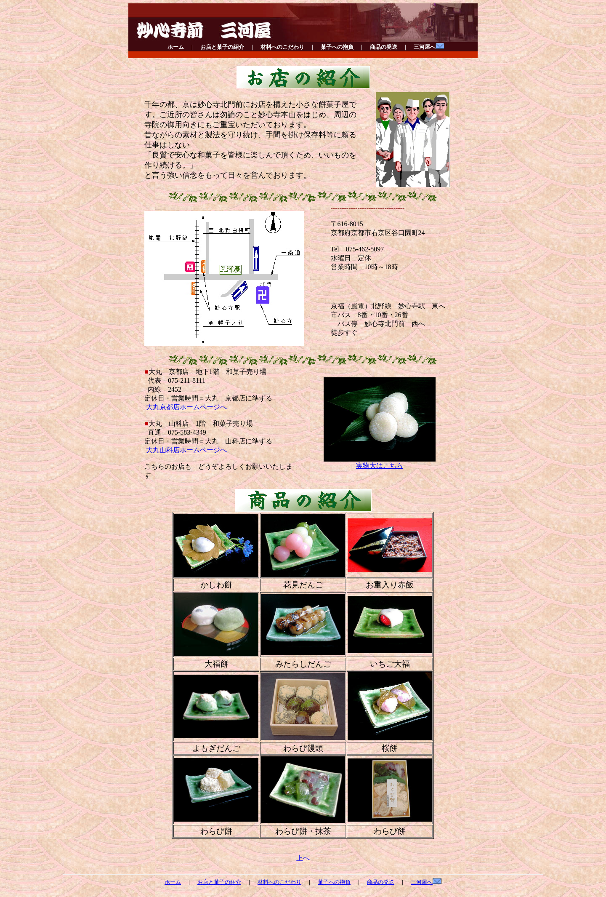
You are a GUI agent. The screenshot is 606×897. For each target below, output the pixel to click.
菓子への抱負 (337, 47)
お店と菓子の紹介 (222, 47)
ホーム (175, 47)
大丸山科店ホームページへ (186, 450)
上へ (303, 858)
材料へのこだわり (282, 47)
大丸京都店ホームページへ (186, 407)
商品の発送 (383, 47)
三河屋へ (429, 47)
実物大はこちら (380, 462)
